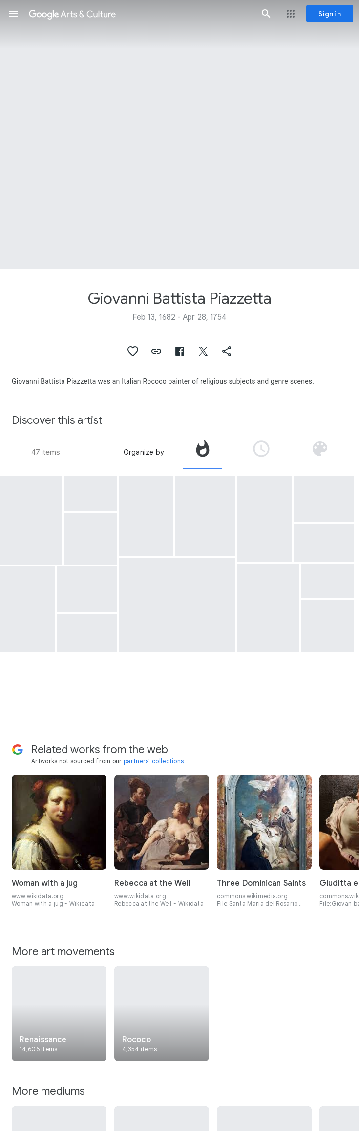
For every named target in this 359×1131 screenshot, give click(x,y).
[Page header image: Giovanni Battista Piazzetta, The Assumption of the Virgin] (179, 134)
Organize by (144, 452)
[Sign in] (329, 13)
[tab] (202, 452)
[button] (13, 13)
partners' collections (154, 761)
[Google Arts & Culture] (140, 13)
